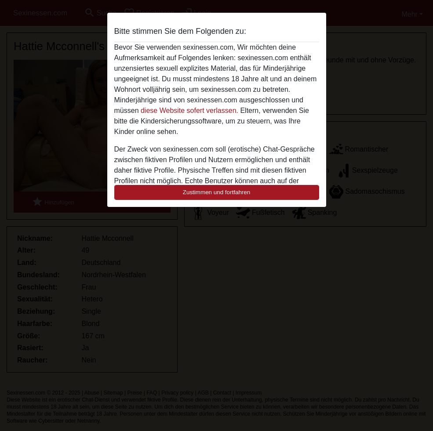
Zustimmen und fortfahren (217, 192)
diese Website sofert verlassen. (189, 110)
